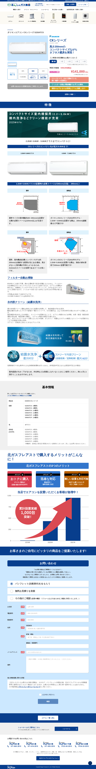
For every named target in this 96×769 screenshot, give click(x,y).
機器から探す (17, 9)
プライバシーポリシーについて (29, 687)
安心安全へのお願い (57, 9)
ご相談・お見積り (70, 4)
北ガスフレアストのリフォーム (48, 758)
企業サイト (86, 0)
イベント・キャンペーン (31, 9)
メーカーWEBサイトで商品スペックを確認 (19, 395)
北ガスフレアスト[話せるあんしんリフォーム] (74, 0)
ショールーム (45, 9)
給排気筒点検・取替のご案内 (75, 9)
